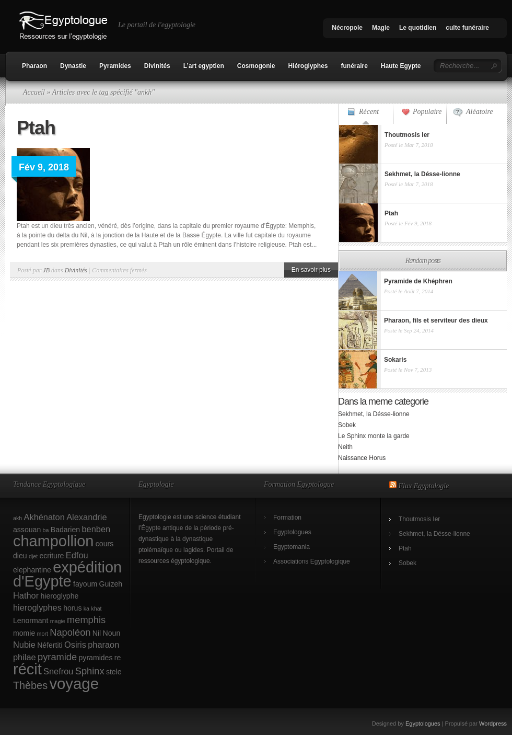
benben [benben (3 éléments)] (96, 529)
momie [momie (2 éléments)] (24, 633)
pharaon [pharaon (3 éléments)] (103, 644)
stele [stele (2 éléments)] (114, 672)
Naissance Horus (362, 458)
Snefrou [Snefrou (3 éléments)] (58, 671)
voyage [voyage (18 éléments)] (74, 683)
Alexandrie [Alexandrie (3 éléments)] (86, 517)
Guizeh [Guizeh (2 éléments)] (111, 584)
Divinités (157, 66)
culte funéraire (467, 27)
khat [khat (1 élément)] (96, 608)
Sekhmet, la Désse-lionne (374, 414)
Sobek (347, 425)
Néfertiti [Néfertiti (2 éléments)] (50, 645)
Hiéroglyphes (308, 66)
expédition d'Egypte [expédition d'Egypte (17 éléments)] (67, 574)
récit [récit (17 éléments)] (27, 669)
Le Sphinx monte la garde (374, 436)
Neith (345, 447)
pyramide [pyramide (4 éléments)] (57, 656)
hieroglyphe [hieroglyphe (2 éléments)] (60, 596)
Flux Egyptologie (424, 486)
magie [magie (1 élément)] (57, 621)
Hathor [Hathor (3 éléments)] (26, 595)
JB (46, 270)
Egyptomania (291, 546)
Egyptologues (292, 532)
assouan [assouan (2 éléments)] (27, 529)
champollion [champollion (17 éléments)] (53, 541)
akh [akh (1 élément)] (17, 518)
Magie (381, 27)
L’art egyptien (203, 66)
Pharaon (34, 66)
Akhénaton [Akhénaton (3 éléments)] (44, 517)
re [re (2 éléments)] (117, 657)
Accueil (34, 92)
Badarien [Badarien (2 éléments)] (65, 529)
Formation (287, 517)
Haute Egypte (401, 66)
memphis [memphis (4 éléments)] (86, 619)
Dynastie (73, 66)
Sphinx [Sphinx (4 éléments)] (89, 670)
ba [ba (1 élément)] (46, 530)
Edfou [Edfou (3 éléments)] (77, 555)
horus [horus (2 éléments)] (72, 608)
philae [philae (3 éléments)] (24, 657)
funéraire (354, 66)
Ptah (36, 128)
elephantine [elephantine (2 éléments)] (32, 570)
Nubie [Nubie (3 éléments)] (24, 644)
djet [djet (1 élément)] (33, 556)
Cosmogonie (256, 66)
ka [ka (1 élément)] (86, 608)
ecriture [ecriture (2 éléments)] (52, 556)
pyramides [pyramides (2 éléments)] (96, 657)
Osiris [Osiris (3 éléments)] (75, 644)
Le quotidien (417, 27)
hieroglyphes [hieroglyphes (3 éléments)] (37, 607)
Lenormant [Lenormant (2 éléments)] (30, 620)
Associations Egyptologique (311, 561)
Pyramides (115, 66)
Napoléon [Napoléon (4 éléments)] (70, 632)
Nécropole (347, 27)
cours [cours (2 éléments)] (104, 543)
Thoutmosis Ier (419, 519)
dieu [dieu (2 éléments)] (20, 556)
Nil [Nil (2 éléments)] (96, 633)
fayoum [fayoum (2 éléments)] (85, 584)
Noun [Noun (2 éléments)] (112, 633)
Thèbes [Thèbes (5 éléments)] (30, 685)
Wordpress (493, 723)
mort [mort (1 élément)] (42, 633)
